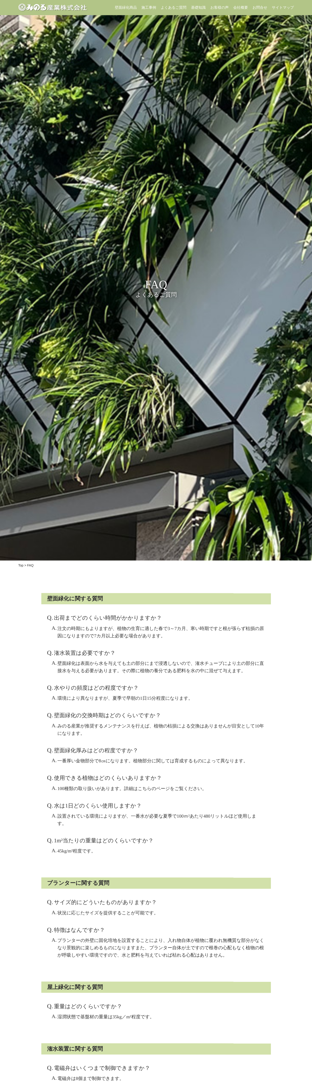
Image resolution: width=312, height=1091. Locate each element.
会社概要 (240, 7)
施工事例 (148, 7)
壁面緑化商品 (126, 7)
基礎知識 (198, 7)
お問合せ (259, 7)
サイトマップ (283, 7)
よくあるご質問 (173, 7)
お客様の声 (219, 7)
